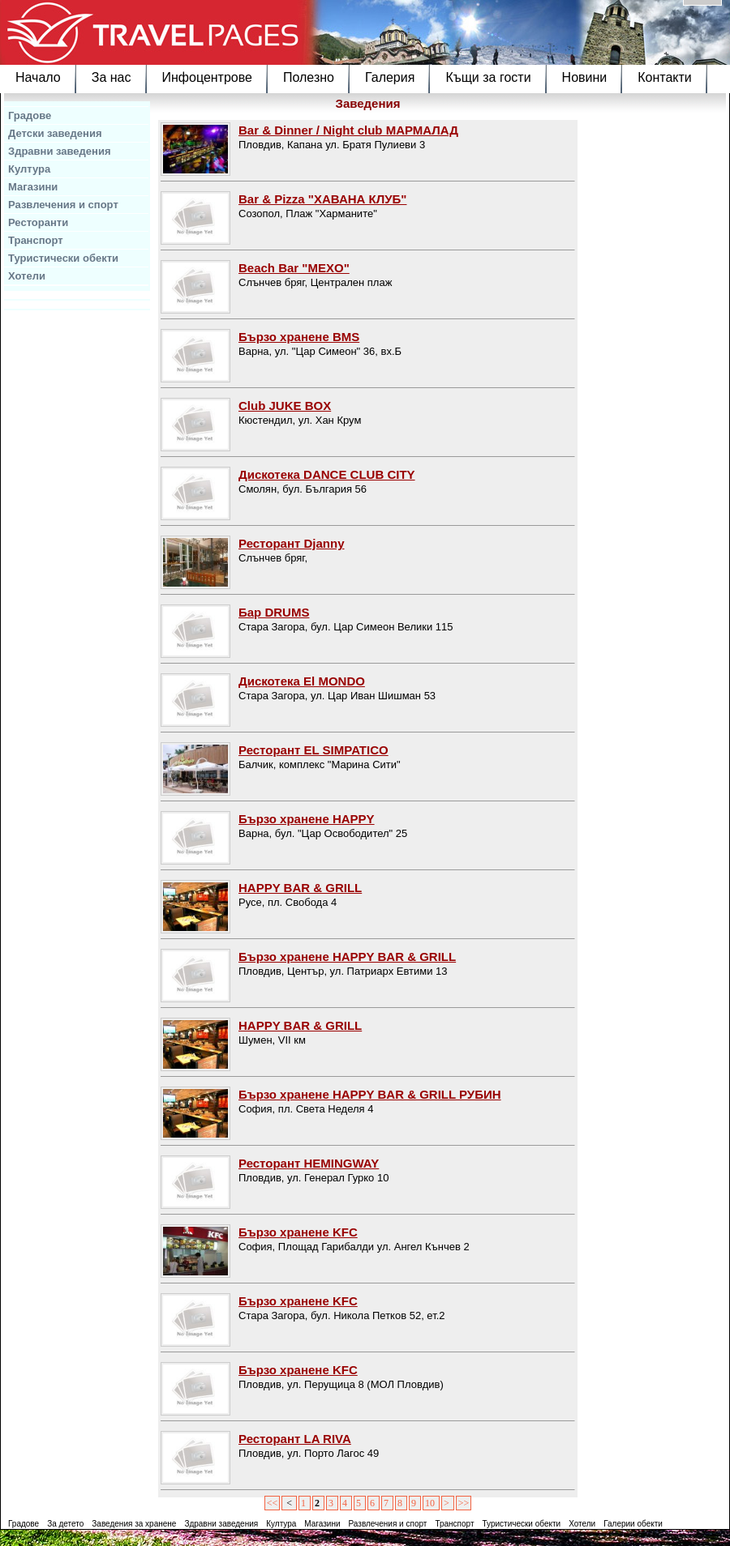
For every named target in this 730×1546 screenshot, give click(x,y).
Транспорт (35, 240)
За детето (65, 1523)
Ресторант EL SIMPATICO (313, 750)
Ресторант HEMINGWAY (308, 1163)
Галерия (389, 77)
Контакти (665, 77)
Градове (29, 115)
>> (464, 1503)
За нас (111, 77)
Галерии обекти (633, 1523)
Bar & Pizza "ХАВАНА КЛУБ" (322, 199)
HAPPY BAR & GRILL (300, 888)
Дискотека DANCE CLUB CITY (326, 474)
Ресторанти (38, 222)
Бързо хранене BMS (298, 337)
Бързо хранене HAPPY (306, 819)
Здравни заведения (59, 151)
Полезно (308, 77)
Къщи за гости (487, 77)
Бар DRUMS (273, 612)
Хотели (26, 276)
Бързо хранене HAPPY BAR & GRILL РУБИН (369, 1094)
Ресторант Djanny (291, 543)
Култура (29, 169)
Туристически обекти (63, 258)
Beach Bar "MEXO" (294, 268)
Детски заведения (55, 133)
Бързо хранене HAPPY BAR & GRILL (347, 956)
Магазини (33, 187)
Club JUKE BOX (284, 405)
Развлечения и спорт (63, 205)
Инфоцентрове (207, 77)
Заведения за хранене (134, 1523)
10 (431, 1503)
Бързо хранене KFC (298, 1232)
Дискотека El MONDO (301, 681)
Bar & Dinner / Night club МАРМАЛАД (348, 130)
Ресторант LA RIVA (294, 1439)
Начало (38, 77)
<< (272, 1503)
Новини (585, 77)
